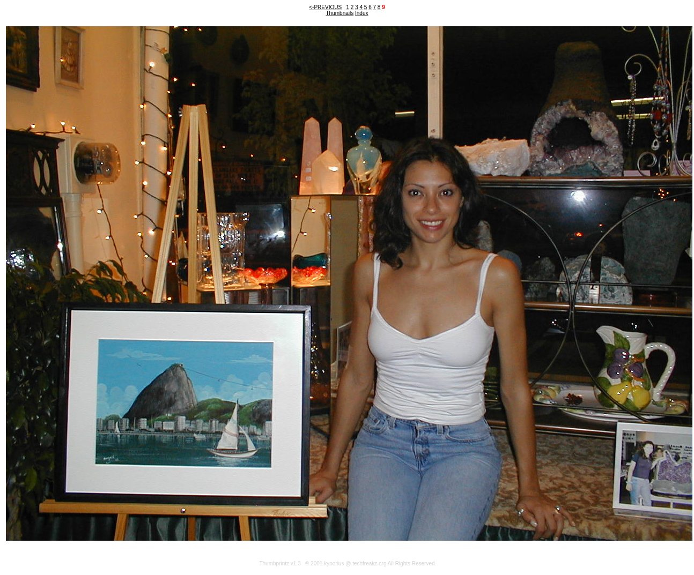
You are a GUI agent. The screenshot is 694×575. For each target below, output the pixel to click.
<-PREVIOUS (325, 7)
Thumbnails (340, 13)
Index (361, 13)
